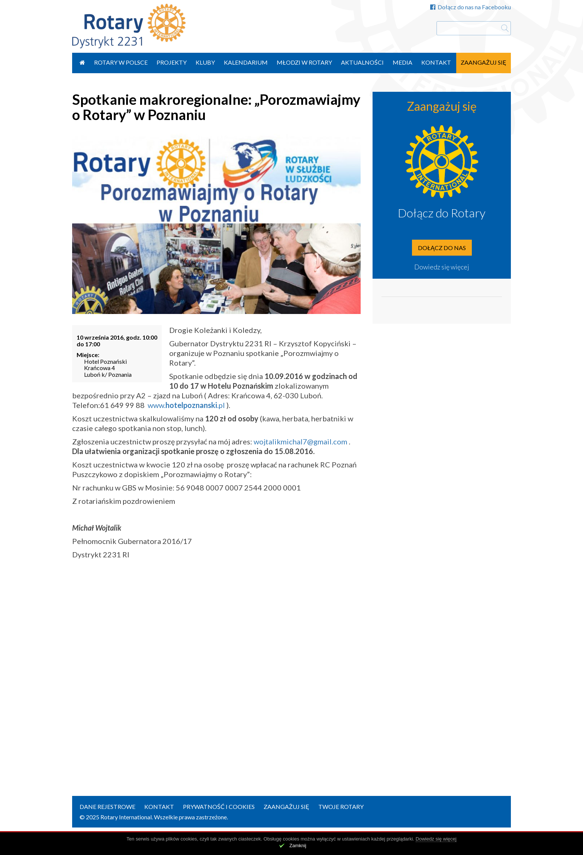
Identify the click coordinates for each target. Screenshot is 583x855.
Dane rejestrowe (107, 806)
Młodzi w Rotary (304, 62)
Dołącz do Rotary (442, 212)
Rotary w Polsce (121, 62)
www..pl (186, 405)
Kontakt (436, 62)
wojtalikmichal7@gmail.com (300, 441)
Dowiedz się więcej (441, 267)
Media (402, 62)
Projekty (172, 62)
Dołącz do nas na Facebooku (470, 6)
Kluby (205, 62)
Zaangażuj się (483, 62)
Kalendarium (246, 62)
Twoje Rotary (341, 806)
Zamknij (297, 845)
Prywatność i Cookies (219, 806)
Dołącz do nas (442, 247)
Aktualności (362, 62)
